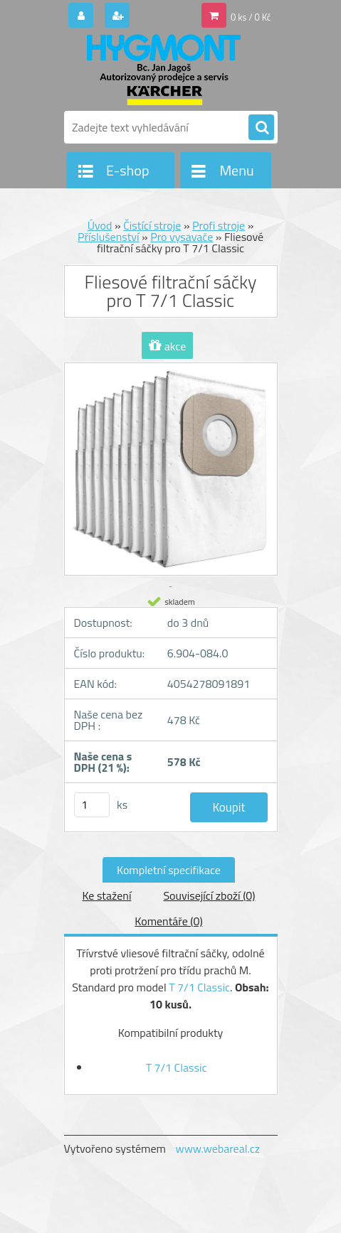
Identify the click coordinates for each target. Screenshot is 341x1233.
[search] (261, 127)
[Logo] (162, 69)
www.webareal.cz (217, 1148)
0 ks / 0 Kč (251, 17)
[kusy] (92, 804)
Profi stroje (218, 225)
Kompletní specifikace (169, 869)
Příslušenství (109, 236)
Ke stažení (106, 895)
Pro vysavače (181, 236)
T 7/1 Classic (199, 987)
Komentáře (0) (168, 921)
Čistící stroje (152, 225)
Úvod (100, 225)
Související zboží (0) (209, 895)
